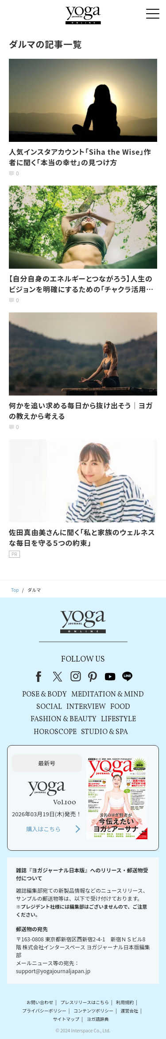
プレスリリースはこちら (84, 1002)
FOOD (120, 707)
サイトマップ (66, 1019)
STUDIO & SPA (104, 732)
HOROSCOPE (55, 732)
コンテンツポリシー (93, 1010)
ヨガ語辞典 (98, 1019)
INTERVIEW (86, 707)
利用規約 (125, 1002)
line (127, 676)
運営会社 (129, 1010)
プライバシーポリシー (44, 1010)
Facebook (41, 676)
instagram (75, 676)
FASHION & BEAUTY (64, 719)
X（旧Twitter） (58, 676)
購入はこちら (43, 829)
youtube (110, 676)
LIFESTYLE (118, 719)
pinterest (93, 676)
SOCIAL (49, 707)
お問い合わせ (40, 1002)
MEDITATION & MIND (107, 695)
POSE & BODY (44, 695)
